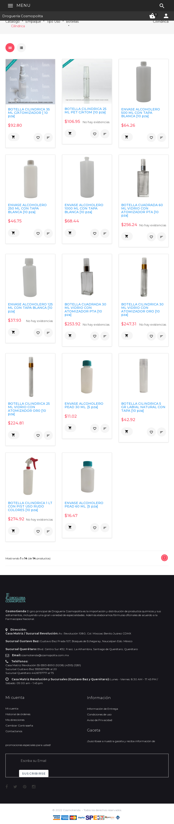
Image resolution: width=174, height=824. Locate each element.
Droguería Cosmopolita (22, 16)
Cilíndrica (18, 26)
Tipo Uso (53, 22)
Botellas (72, 22)
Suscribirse (34, 773)
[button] (13, 137)
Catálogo (12, 22)
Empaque (33, 22)
